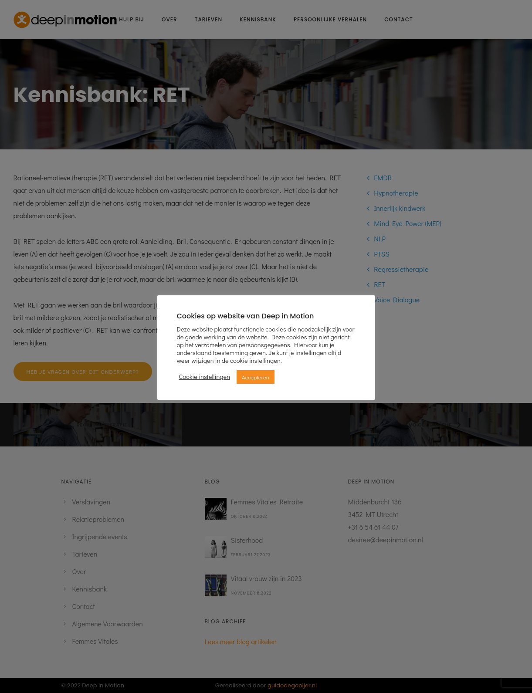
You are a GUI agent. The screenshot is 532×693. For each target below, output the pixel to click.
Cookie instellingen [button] (204, 377)
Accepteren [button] (255, 377)
